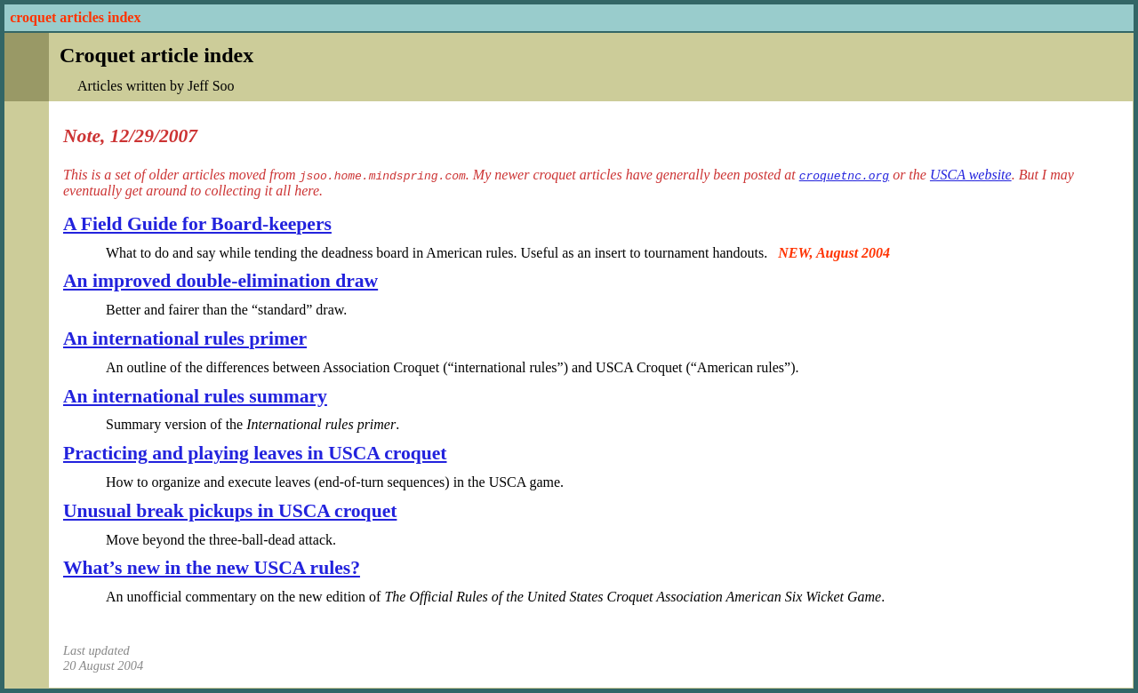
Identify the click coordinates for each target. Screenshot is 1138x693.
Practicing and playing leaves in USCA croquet (255, 453)
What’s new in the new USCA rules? (211, 567)
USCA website (971, 174)
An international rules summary (195, 396)
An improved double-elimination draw (220, 280)
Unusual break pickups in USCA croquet (230, 511)
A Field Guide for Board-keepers (197, 224)
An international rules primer (185, 338)
